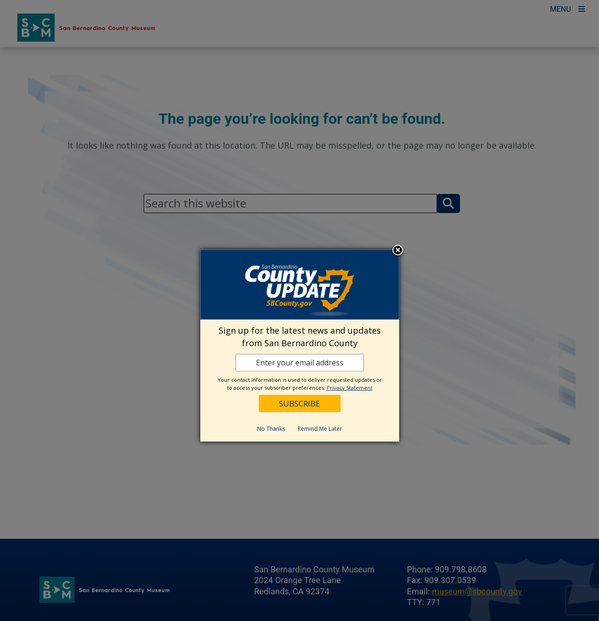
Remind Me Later (320, 429)
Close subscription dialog (398, 251)
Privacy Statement (350, 387)
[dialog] (299, 346)
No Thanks (271, 429)
